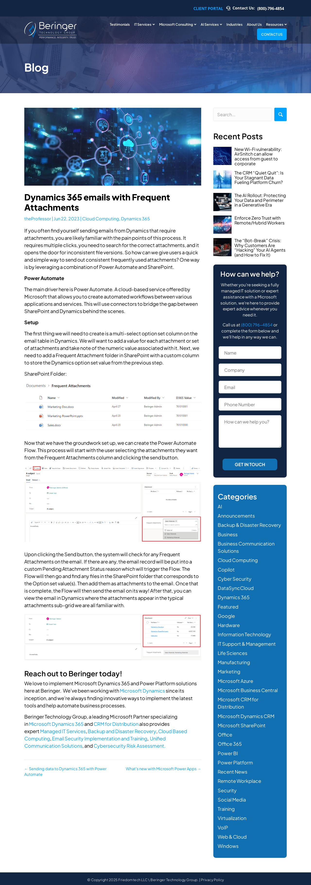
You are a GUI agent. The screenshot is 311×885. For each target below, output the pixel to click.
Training (226, 807)
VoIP (223, 825)
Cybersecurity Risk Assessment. (131, 745)
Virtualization (232, 816)
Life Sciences (233, 652)
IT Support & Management (247, 643)
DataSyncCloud (236, 587)
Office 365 (230, 742)
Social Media (232, 797)
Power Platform (235, 761)
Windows (228, 844)
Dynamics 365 (135, 218)
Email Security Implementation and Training (100, 738)
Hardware (229, 624)
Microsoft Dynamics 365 (56, 723)
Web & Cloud (233, 834)
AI (220, 506)
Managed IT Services (63, 731)
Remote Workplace (240, 779)
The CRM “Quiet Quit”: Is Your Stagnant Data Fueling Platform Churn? (259, 177)
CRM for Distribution (117, 723)
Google (226, 615)
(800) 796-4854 (257, 324)
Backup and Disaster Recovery (122, 731)
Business (228, 534)
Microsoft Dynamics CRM (247, 714)
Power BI (228, 751)
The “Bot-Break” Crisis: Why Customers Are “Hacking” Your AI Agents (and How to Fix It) (259, 247)
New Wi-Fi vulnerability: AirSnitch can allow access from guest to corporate (258, 156)
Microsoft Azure (236, 680)
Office (225, 733)
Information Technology (245, 633)
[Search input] (242, 114)
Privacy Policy (212, 877)
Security (227, 788)
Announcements (236, 516)
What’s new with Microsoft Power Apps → (163, 768)
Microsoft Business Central (248, 689)
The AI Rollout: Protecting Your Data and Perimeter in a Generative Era (260, 200)
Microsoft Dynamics (143, 690)
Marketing (229, 670)
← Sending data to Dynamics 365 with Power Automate (65, 771)
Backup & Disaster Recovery (250, 525)
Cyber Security (235, 578)
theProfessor (37, 218)
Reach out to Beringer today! (74, 673)
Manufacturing (234, 661)
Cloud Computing (100, 218)
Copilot (226, 569)
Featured (228, 606)
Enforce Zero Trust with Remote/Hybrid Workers (259, 220)
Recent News (233, 770)
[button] (280, 114)
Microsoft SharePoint (242, 724)
